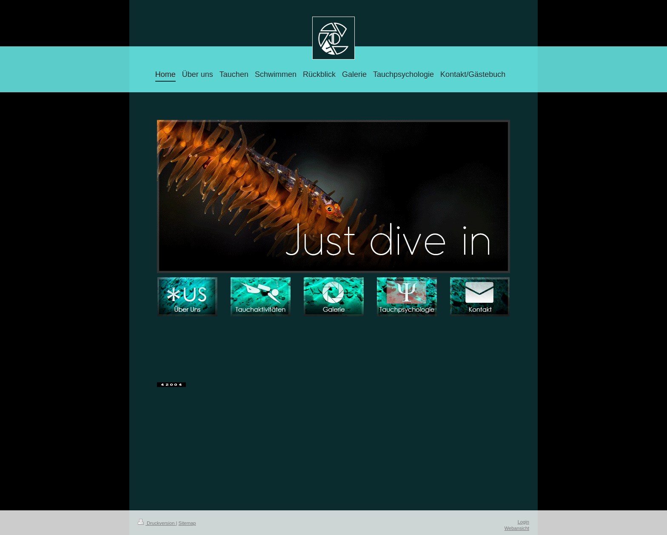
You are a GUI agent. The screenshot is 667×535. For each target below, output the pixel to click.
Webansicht (517, 528)
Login (523, 521)
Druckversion (157, 523)
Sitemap (187, 523)
